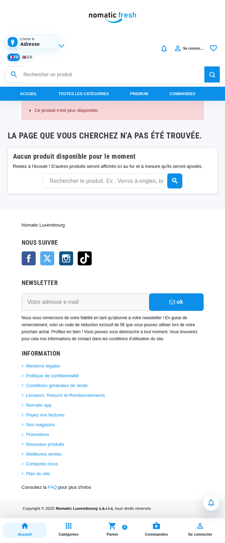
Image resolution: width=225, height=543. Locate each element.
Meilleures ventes (44, 454)
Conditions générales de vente (57, 385)
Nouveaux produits (45, 444)
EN (27, 57)
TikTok (85, 258)
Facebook (29, 258)
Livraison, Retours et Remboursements (65, 395)
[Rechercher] (212, 74)
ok (176, 302)
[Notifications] (164, 48)
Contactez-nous (42, 463)
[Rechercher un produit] (113, 74)
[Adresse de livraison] (33, 42)
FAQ (52, 487)
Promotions (37, 434)
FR (14, 57)
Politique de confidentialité (52, 375)
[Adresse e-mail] (85, 302)
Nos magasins (40, 424)
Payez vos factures (45, 414)
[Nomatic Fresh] (112, 17)
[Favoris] (213, 48)
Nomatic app (39, 405)
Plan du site (38, 473)
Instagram (66, 258)
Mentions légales (43, 366)
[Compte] (189, 48)
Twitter (47, 258)
